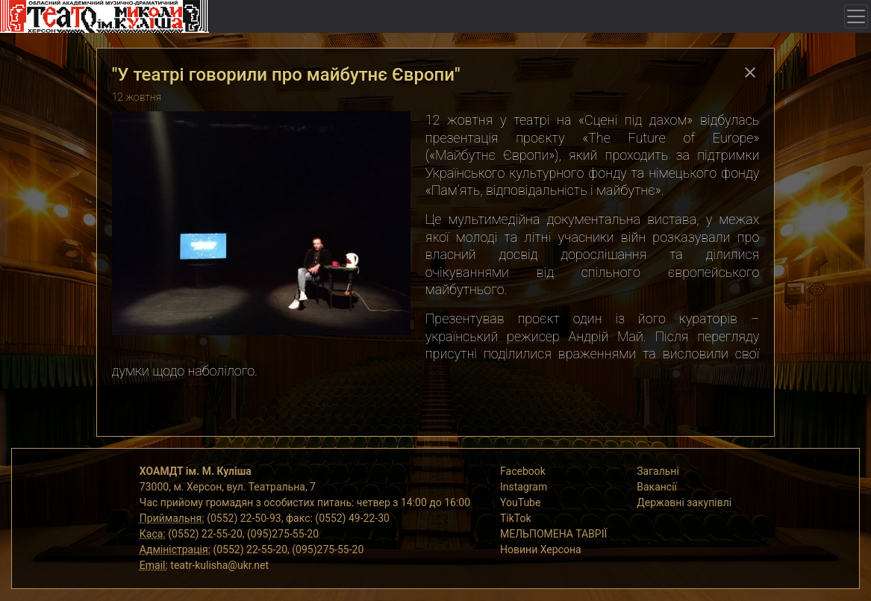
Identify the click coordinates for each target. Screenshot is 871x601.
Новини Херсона (540, 549)
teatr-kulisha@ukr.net (219, 565)
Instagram (523, 487)
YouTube (520, 502)
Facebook (523, 471)
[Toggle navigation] (856, 16)
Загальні (658, 471)
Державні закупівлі (684, 502)
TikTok (515, 518)
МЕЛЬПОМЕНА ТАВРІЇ (553, 534)
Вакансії (657, 487)
